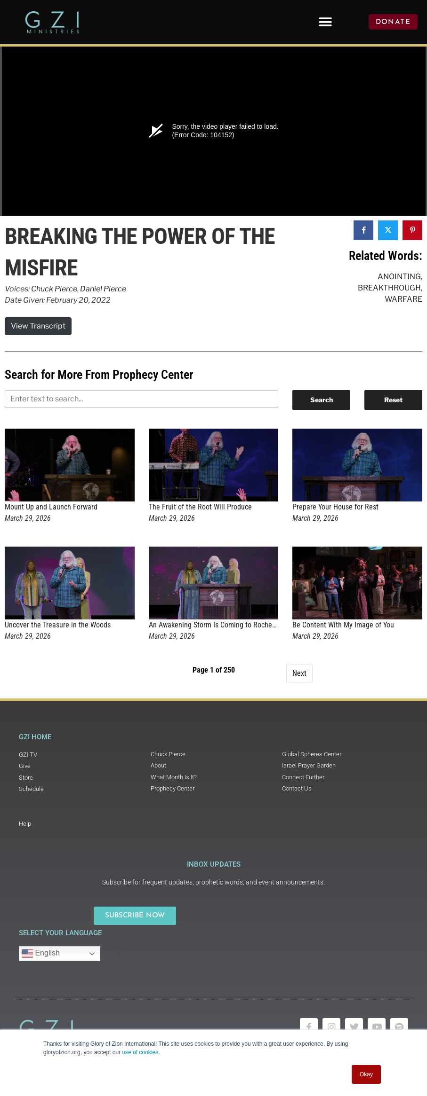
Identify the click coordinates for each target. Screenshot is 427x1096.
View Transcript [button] (38, 325)
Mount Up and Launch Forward (51, 506)
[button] (325, 21)
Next (299, 673)
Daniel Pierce (103, 288)
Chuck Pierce (54, 288)
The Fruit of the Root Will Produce (200, 506)
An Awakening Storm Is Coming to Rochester (216, 624)
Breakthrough (389, 287)
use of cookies (140, 1052)
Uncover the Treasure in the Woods (58, 624)
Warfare (403, 299)
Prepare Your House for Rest (335, 506)
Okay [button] (366, 1074)
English (41, 953)
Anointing (399, 276)
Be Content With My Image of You (343, 624)
